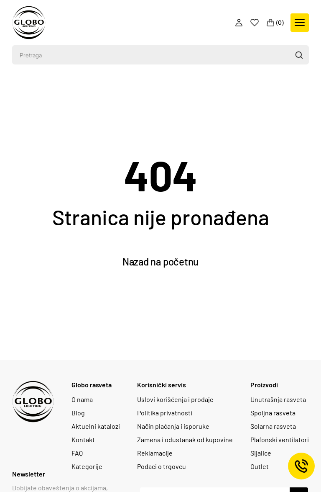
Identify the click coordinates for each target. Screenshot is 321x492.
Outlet (259, 466)
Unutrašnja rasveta (278, 399)
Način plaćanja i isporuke (173, 426)
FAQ (77, 453)
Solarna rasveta (273, 426)
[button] (298, 55)
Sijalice (260, 453)
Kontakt (83, 439)
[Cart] (275, 22)
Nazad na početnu (160, 261)
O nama (82, 399)
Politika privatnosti (164, 413)
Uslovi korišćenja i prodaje (175, 399)
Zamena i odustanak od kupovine (185, 439)
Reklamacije (155, 453)
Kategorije (86, 466)
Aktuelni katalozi (95, 426)
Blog (78, 413)
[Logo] (29, 22)
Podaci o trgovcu (161, 466)
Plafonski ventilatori (279, 439)
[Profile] (239, 22)
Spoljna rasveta (273, 413)
